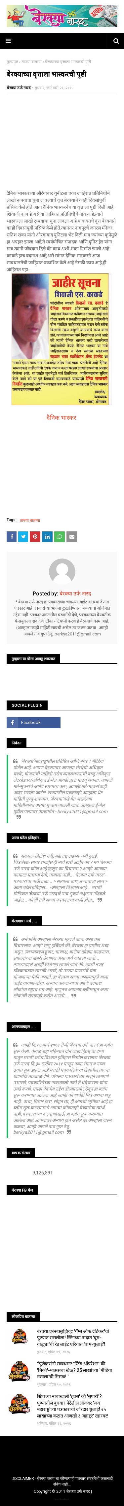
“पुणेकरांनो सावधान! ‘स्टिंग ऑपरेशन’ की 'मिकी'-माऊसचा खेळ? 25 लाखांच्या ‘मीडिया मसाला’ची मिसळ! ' (74, 1370)
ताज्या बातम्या (31, 61)
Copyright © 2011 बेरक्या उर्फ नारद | (63, 1491)
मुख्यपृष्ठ (12, 61)
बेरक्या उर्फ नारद (18, 88)
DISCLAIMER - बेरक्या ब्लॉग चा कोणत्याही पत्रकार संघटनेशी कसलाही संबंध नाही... (62, 1481)
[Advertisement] (62, 142)
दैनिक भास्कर (61, 417)
